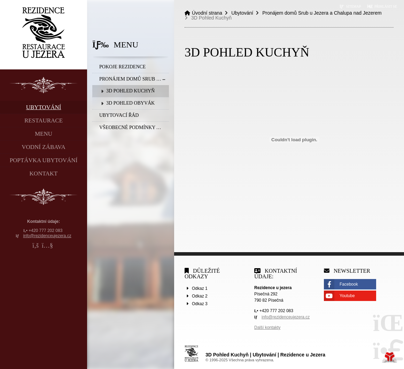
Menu (43, 133)
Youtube (347, 295)
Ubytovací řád (119, 115)
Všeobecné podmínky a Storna (134, 127)
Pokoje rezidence (122, 66)
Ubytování (43, 107)
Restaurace (43, 120)
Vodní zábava (43, 147)
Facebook (349, 284)
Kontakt (44, 173)
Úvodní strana (43, 32)
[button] (382, 6)
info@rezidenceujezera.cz (47, 235)
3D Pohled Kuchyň (130, 90)
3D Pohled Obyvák (130, 103)
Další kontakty (267, 327)
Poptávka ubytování (44, 160)
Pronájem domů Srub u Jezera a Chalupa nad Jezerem (134, 79)
